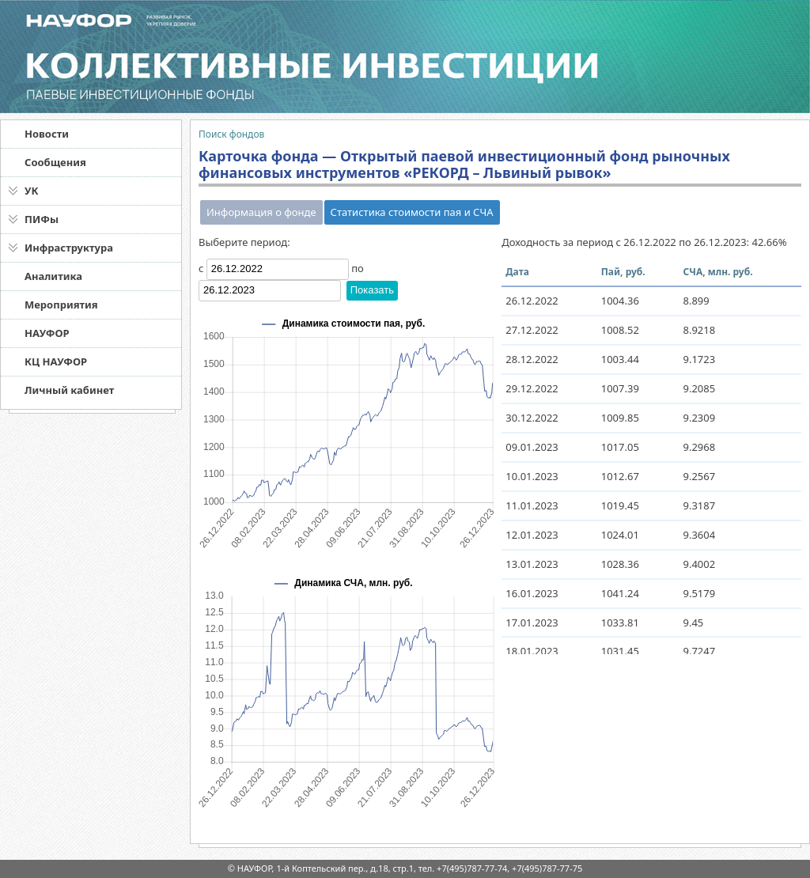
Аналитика (53, 276)
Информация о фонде (261, 212)
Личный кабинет (69, 390)
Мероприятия (61, 304)
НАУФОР (47, 333)
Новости (47, 134)
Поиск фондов (231, 134)
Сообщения (55, 162)
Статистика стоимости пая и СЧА (412, 212)
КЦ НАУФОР (56, 361)
